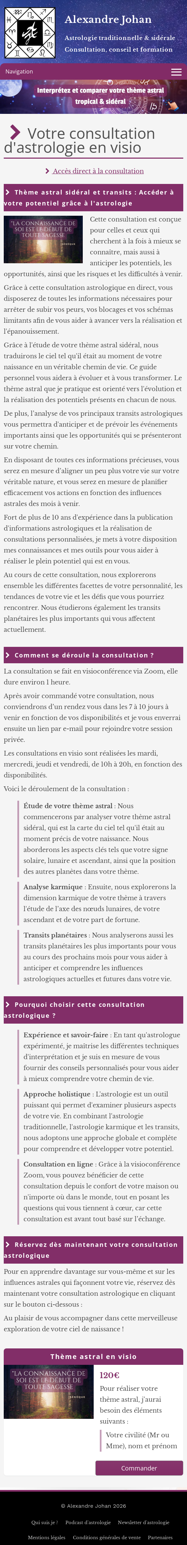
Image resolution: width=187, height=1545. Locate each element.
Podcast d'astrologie (88, 1523)
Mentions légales (46, 1538)
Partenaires (160, 1538)
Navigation (19, 71)
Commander (139, 1468)
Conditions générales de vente (107, 1538)
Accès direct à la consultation (93, 171)
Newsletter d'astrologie (143, 1523)
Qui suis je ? (44, 1523)
